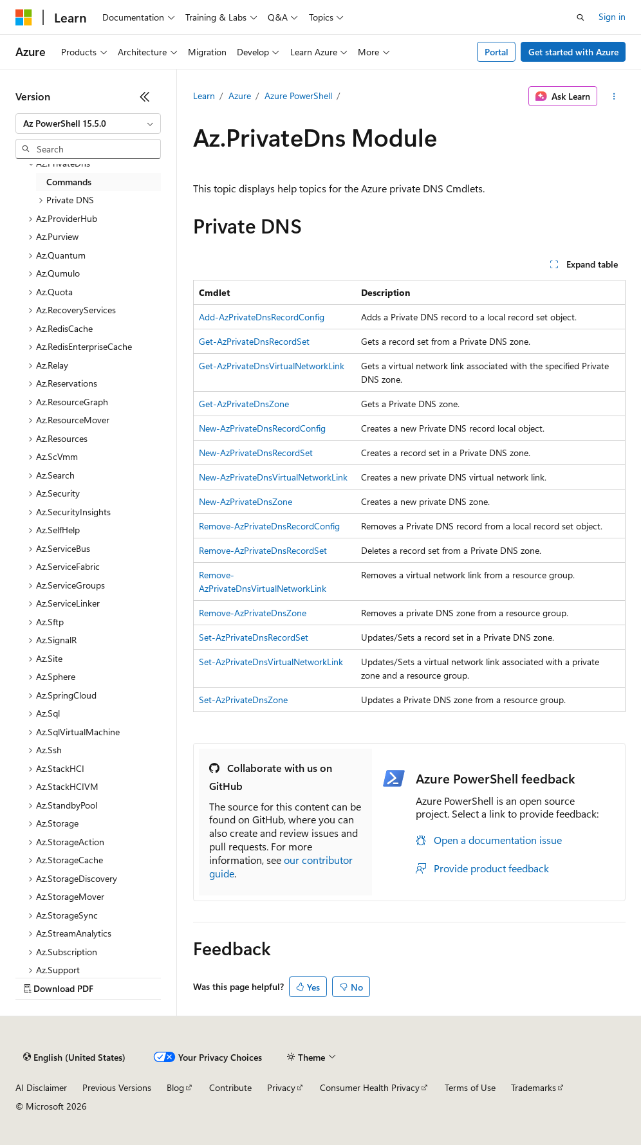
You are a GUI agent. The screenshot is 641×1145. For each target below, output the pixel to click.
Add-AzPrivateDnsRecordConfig (261, 317)
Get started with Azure (573, 52)
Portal (496, 52)
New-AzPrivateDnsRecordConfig (262, 428)
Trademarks (533, 1087)
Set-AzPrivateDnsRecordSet (253, 637)
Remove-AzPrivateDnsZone (252, 613)
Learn (204, 95)
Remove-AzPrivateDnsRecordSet (263, 550)
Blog (175, 1087)
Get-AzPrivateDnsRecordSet (254, 341)
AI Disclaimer (41, 1087)
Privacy (281, 1087)
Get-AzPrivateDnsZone (244, 404)
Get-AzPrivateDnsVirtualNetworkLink (271, 366)
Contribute (230, 1087)
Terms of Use (470, 1087)
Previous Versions (116, 1087)
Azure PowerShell (298, 95)
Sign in (612, 16)
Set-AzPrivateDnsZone (243, 699)
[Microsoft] (23, 17)
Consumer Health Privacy (370, 1087)
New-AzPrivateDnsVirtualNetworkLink (273, 477)
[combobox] (88, 123)
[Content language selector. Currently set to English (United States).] (74, 1057)
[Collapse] (145, 96)
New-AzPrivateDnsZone (245, 501)
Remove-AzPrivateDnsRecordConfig (269, 526)
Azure (239, 95)
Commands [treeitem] (68, 182)
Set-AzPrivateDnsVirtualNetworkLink (271, 661)
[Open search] (580, 17)
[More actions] (613, 96)
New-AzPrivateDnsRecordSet (256, 452)
